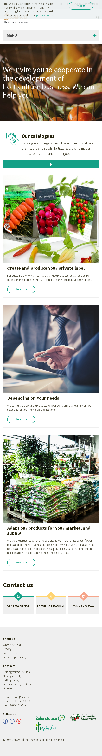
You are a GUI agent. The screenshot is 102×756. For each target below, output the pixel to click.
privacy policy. (44, 15)
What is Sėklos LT (12, 645)
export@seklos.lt (20, 697)
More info (21, 289)
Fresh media (58, 739)
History (7, 649)
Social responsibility (14, 657)
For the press (10, 653)
